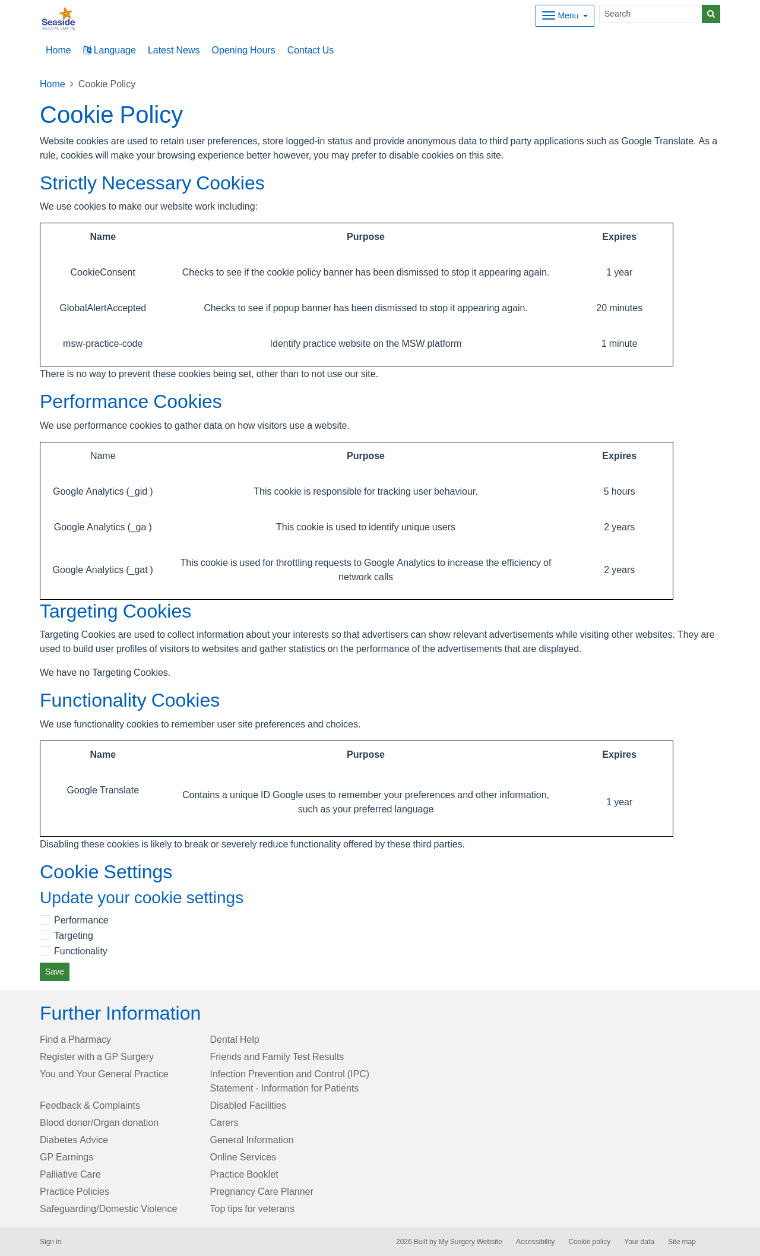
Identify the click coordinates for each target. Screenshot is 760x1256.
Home (52, 83)
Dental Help (234, 1039)
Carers (224, 1122)
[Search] (650, 14)
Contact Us (310, 50)
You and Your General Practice (104, 1073)
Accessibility (535, 1241)
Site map (682, 1241)
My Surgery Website (470, 1241)
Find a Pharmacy (75, 1039)
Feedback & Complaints (90, 1105)
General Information (252, 1139)
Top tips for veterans (252, 1208)
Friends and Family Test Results (277, 1056)
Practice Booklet (244, 1174)
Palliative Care (70, 1174)
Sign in (50, 1241)
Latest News (174, 50)
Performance (81, 920)
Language (109, 50)
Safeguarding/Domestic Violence (108, 1208)
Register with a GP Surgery (97, 1056)
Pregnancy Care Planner (262, 1191)
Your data (639, 1241)
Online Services (243, 1157)
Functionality (80, 951)
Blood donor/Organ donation (99, 1122)
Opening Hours (243, 50)
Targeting (73, 935)
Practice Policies (74, 1191)
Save (54, 971)
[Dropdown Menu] (565, 16)
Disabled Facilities (248, 1105)
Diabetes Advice (74, 1139)
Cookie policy (589, 1241)
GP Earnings (66, 1157)
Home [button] (58, 50)
